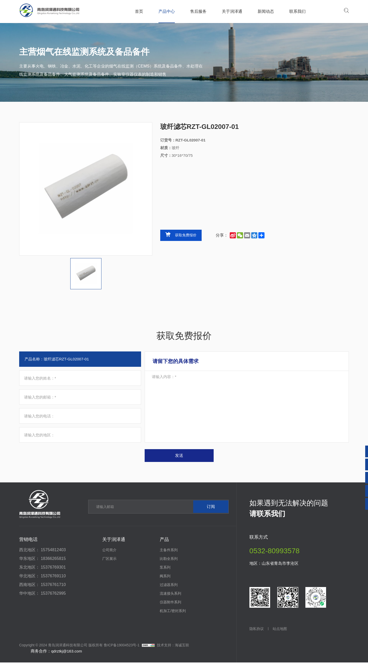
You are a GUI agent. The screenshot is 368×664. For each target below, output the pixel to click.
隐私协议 (256, 630)
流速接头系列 (170, 595)
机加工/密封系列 (173, 612)
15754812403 (53, 551)
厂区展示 (109, 560)
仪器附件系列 (170, 604)
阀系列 (165, 578)
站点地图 (281, 630)
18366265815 (53, 560)
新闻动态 (265, 11)
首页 (139, 11)
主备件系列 (169, 551)
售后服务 (198, 11)
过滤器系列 (169, 586)
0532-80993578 (274, 552)
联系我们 (297, 11)
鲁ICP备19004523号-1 (122, 647)
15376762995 (53, 595)
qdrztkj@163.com (67, 652)
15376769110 (53, 577)
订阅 (208, 508)
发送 (187, 457)
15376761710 (53, 586)
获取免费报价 (186, 235)
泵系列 (165, 569)
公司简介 (109, 551)
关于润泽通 (232, 11)
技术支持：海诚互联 (173, 647)
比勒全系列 (169, 560)
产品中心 (166, 11)
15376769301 (53, 569)
